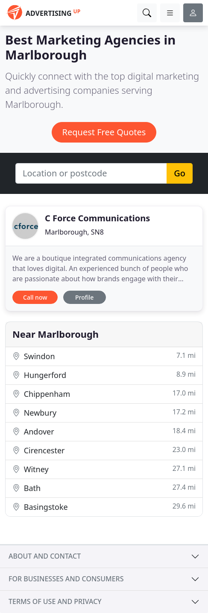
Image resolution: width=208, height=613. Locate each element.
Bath (104, 487)
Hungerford (104, 374)
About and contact (45, 556)
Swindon (104, 356)
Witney (104, 469)
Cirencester (104, 450)
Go (179, 173)
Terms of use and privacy (55, 601)
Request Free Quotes (104, 132)
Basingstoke (104, 506)
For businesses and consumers (66, 578)
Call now (35, 297)
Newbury (104, 412)
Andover (104, 431)
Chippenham (104, 393)
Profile (84, 297)
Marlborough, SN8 (74, 232)
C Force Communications (97, 218)
